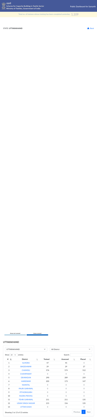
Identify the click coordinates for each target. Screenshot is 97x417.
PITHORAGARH (28, 392)
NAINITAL (28, 385)
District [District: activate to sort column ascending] (27, 359)
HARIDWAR (28, 381)
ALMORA (28, 363)
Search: (78, 355)
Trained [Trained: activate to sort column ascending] (51, 359)
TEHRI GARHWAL (28, 399)
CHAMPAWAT (28, 374)
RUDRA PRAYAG (28, 396)
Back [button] (92, 28)
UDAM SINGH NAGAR (28, 403)
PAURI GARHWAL (28, 388)
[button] (88, 28)
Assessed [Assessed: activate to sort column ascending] (67, 359)
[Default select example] (26, 349)
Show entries (14, 355)
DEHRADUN (28, 377)
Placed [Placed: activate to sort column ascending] (83, 359)
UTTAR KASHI (28, 407)
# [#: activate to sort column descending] (7, 359)
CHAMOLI (28, 370)
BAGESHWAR (28, 366)
